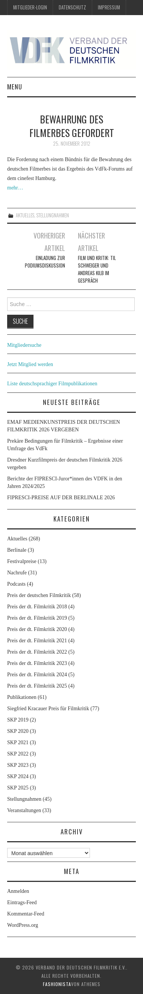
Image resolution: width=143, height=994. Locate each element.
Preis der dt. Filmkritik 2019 (37, 618)
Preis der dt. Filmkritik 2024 (37, 674)
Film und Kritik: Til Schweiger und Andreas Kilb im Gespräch (97, 269)
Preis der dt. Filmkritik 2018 (37, 606)
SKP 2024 (18, 776)
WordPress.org (22, 925)
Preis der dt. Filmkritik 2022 (37, 652)
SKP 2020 (18, 731)
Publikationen (22, 697)
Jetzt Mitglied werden (30, 364)
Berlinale (16, 550)
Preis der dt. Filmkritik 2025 (37, 686)
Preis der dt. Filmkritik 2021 (37, 640)
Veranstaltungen (24, 810)
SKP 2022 (18, 754)
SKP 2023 (18, 765)
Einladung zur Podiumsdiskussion (45, 261)
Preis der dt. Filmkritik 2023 (37, 663)
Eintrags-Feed (22, 902)
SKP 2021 (18, 742)
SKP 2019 (18, 720)
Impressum (109, 7)
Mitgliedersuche (24, 345)
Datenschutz (72, 7)
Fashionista (57, 984)
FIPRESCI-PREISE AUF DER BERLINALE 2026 (61, 497)
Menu (14, 86)
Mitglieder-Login (30, 7)
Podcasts (16, 584)
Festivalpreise (22, 561)
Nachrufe (17, 572)
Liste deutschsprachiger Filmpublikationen (52, 383)
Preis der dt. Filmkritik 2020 (37, 629)
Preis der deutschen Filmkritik (39, 595)
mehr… (15, 188)
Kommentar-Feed (25, 914)
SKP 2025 (18, 788)
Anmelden (18, 891)
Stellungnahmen (53, 215)
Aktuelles (25, 215)
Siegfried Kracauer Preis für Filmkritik (48, 708)
